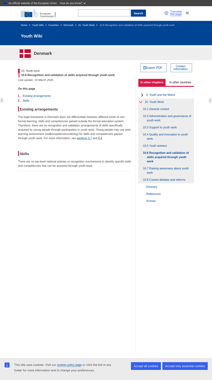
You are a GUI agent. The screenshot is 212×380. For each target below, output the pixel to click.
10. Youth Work (86, 25)
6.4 (100, 138)
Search (138, 13)
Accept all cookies (146, 366)
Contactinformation (181, 68)
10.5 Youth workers (157, 145)
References (153, 193)
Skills (26, 100)
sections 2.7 (84, 138)
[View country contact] (181, 67)
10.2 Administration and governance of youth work (169, 118)
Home (24, 25)
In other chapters (151, 82)
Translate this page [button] (176, 13)
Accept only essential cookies (185, 366)
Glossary (151, 186)
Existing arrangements (37, 95)
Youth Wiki (38, 25)
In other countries (180, 82)
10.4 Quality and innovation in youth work (167, 136)
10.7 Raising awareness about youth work (168, 170)
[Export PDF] (153, 67)
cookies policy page (69, 364)
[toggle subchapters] (142, 94)
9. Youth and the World (160, 94)
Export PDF (154, 67)
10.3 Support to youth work (162, 127)
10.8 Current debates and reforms (166, 179)
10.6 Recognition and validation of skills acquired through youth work (168, 157)
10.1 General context (158, 109)
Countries (53, 25)
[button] (166, 13)
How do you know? (73, 3)
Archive (150, 200)
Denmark (68, 25)
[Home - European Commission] (40, 13)
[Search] (104, 13)
